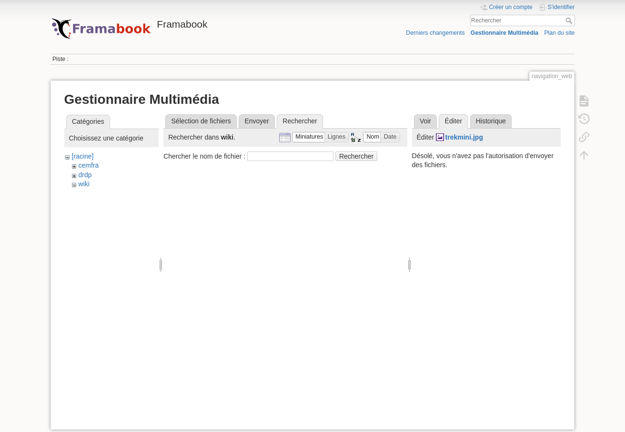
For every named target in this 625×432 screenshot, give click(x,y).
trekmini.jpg (464, 137)
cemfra (89, 165)
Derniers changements (435, 33)
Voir (425, 121)
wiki (84, 184)
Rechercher (570, 20)
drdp (85, 175)
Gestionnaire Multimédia (504, 33)
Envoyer (256, 121)
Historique (491, 121)
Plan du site (559, 33)
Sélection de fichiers (201, 121)
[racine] (83, 156)
